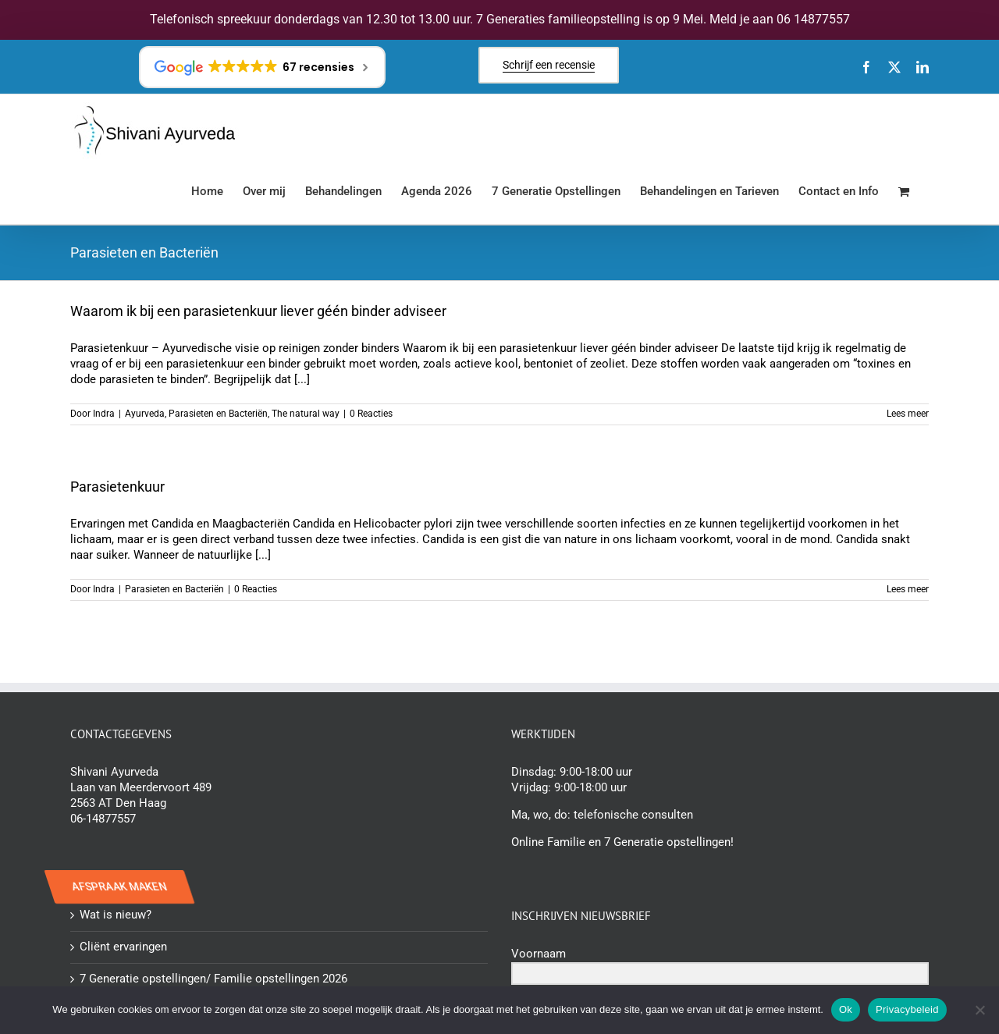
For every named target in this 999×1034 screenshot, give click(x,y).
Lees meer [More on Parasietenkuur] (908, 589)
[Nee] (979, 1010)
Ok (845, 1009)
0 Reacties (371, 413)
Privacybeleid (907, 1009)
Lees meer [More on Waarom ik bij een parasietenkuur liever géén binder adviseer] (908, 413)
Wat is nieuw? (115, 915)
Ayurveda (145, 413)
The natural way (306, 413)
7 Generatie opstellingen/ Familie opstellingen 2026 (213, 979)
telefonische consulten (633, 815)
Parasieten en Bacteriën (218, 413)
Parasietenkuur (117, 486)
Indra (104, 413)
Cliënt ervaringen (123, 947)
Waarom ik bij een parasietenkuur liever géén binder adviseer (258, 311)
